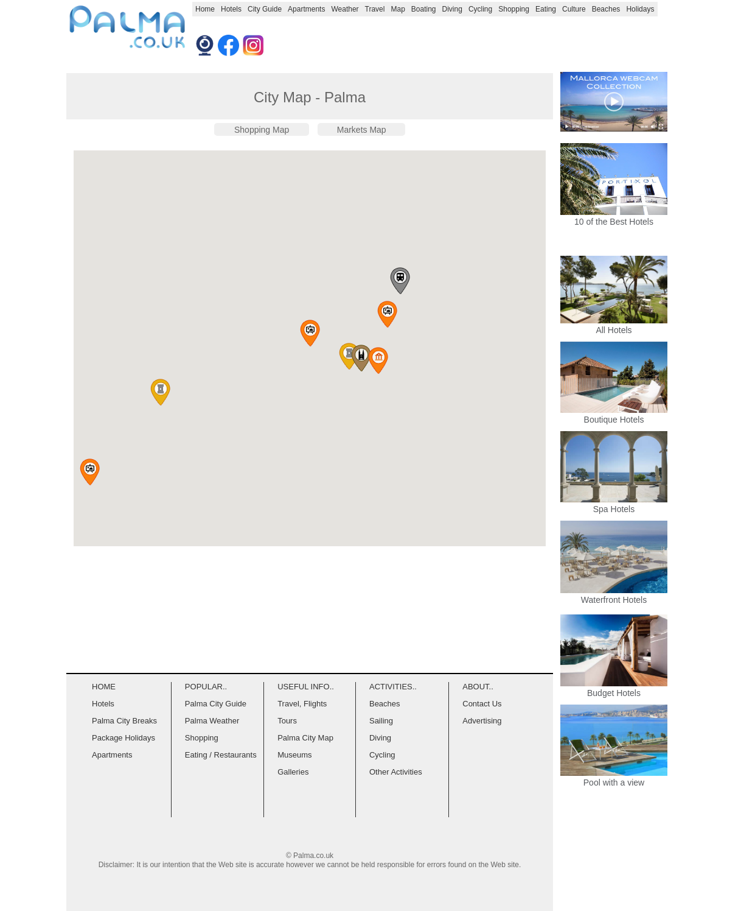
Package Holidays (123, 737)
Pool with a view (613, 777)
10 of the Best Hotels (613, 222)
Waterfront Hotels (613, 595)
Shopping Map (261, 130)
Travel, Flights (302, 703)
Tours (287, 720)
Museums (294, 754)
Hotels (231, 9)
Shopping (513, 9)
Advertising (481, 720)
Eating (545, 9)
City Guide (265, 9)
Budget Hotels (613, 688)
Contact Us (481, 703)
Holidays (640, 9)
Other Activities (395, 771)
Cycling (480, 9)
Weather (344, 9)
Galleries (292, 771)
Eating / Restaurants (221, 754)
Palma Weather (212, 720)
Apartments (306, 9)
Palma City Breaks (124, 720)
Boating (423, 9)
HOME (104, 686)
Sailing (381, 720)
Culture (574, 9)
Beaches (606, 9)
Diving (452, 9)
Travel (375, 9)
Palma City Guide (215, 703)
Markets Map (361, 130)
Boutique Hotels (613, 414)
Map (398, 9)
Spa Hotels (613, 504)
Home (205, 9)
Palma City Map (305, 737)
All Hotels (613, 325)
